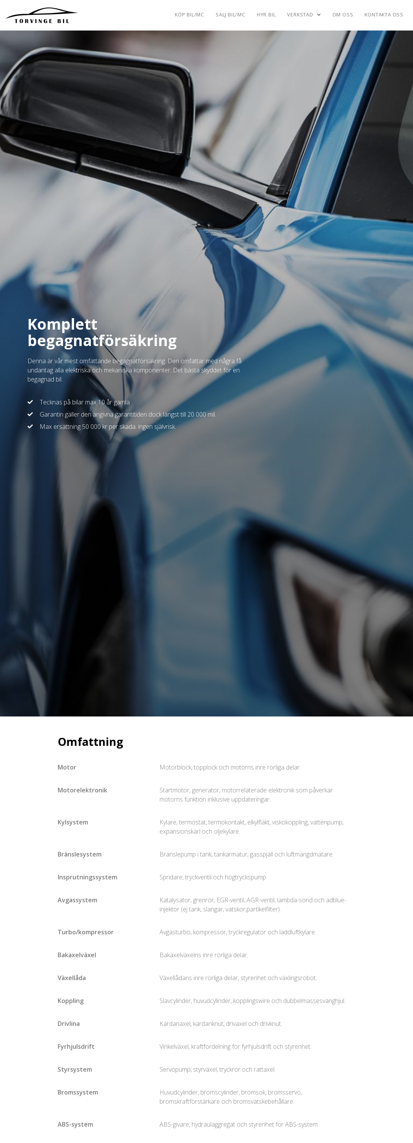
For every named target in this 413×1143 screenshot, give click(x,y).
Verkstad (304, 14)
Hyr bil (266, 14)
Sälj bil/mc (230, 14)
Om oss (342, 14)
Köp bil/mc (189, 14)
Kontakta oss (384, 14)
